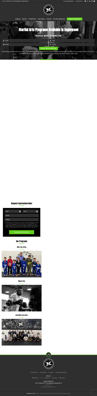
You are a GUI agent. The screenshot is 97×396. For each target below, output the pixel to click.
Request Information (74, 19)
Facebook (35, 377)
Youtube (62, 377)
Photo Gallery (41, 19)
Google (46, 377)
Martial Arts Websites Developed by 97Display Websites (49, 393)
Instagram (54, 377)
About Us (24, 19)
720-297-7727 (78, 1)
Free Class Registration (59, 19)
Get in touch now (68, 1)
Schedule (49, 19)
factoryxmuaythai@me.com (48, 386)
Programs (18, 19)
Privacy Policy (66, 393)
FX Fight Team (32, 19)
